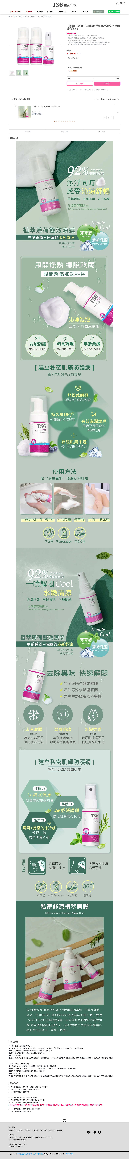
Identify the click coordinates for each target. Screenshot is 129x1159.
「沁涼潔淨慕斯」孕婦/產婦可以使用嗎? (24, 1089)
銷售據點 (19, 1130)
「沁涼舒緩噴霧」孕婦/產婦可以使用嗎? (24, 1102)
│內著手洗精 (62, 12)
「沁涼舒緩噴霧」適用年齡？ (20, 1111)
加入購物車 (79, 83)
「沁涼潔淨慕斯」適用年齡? (20, 1092)
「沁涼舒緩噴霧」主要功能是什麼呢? (23, 1097)
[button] (61, 46)
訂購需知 (27, 1130)
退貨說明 (35, 1130)
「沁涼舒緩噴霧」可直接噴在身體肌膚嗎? (25, 1109)
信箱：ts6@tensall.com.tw (17, 1140)
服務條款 (60, 1130)
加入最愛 (71, 90)
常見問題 (43, 1130)
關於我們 (11, 1130)
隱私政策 (52, 1130)
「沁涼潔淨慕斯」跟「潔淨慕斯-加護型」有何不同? (28, 1087)
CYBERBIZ (69, 1154)
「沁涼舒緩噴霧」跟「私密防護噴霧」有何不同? (27, 1100)
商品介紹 (27, 131)
